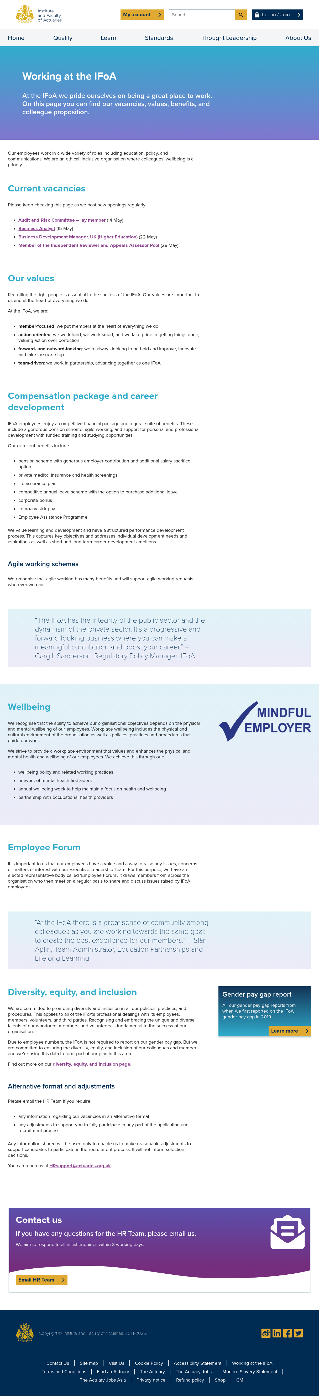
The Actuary (152, 1371)
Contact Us (57, 1363)
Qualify (62, 38)
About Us (298, 38)
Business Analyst (36, 228)
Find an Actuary (113, 1371)
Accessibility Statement (197, 1363)
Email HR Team (36, 1280)
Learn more (284, 1031)
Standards (159, 38)
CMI (240, 1380)
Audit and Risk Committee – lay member (62, 220)
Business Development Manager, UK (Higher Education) (78, 237)
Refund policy (190, 1380)
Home (16, 38)
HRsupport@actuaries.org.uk (80, 1166)
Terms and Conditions (64, 1371)
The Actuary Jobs (194, 1371)
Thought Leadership (229, 38)
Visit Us (116, 1363)
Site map (89, 1363)
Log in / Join (276, 15)
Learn (108, 38)
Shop (220, 1380)
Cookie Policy (149, 1363)
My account (137, 15)
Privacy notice (151, 1380)
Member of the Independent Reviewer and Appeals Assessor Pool (88, 245)
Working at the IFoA (252, 1363)
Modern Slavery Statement (249, 1371)
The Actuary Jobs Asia (103, 1380)
